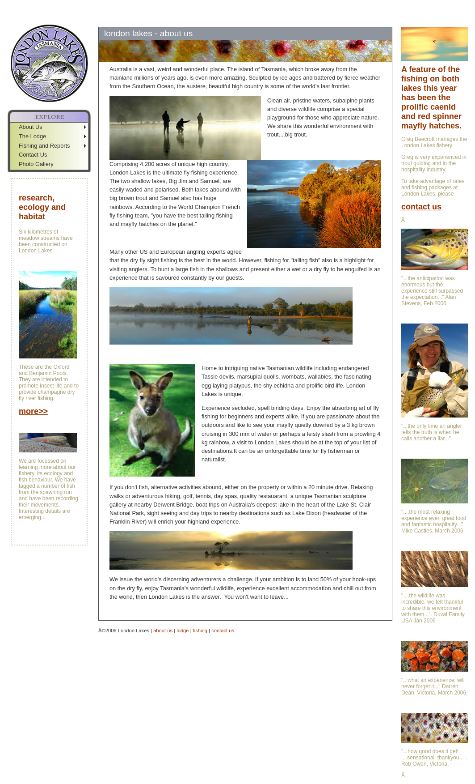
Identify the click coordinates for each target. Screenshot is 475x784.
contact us (222, 630)
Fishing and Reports (44, 145)
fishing (200, 630)
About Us (30, 127)
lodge (183, 630)
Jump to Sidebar (87, 3)
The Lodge (32, 136)
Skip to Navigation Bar (30, 3)
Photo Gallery (36, 164)
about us (162, 630)
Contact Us (33, 154)
